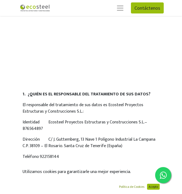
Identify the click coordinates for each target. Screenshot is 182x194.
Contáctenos (147, 8)
